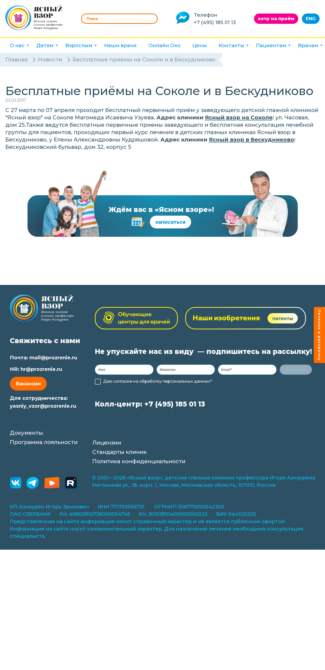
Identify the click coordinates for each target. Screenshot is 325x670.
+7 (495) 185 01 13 (215, 22)
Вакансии (28, 384)
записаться (170, 222)
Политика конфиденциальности (138, 463)
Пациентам (271, 45)
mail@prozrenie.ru (53, 358)
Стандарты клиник (119, 453)
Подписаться (296, 370)
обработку (150, 382)
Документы (26, 434)
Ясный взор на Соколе (238, 117)
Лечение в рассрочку (319, 335)
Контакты (231, 45)
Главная (16, 59)
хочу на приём (276, 18)
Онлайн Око (164, 45)
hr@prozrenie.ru (41, 369)
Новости (50, 59)
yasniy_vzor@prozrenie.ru (43, 406)
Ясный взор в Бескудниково (251, 139)
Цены (199, 45)
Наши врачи (120, 45)
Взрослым (78, 45)
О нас (17, 45)
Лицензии (106, 444)
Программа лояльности (44, 443)
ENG (311, 18)
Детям (45, 45)
